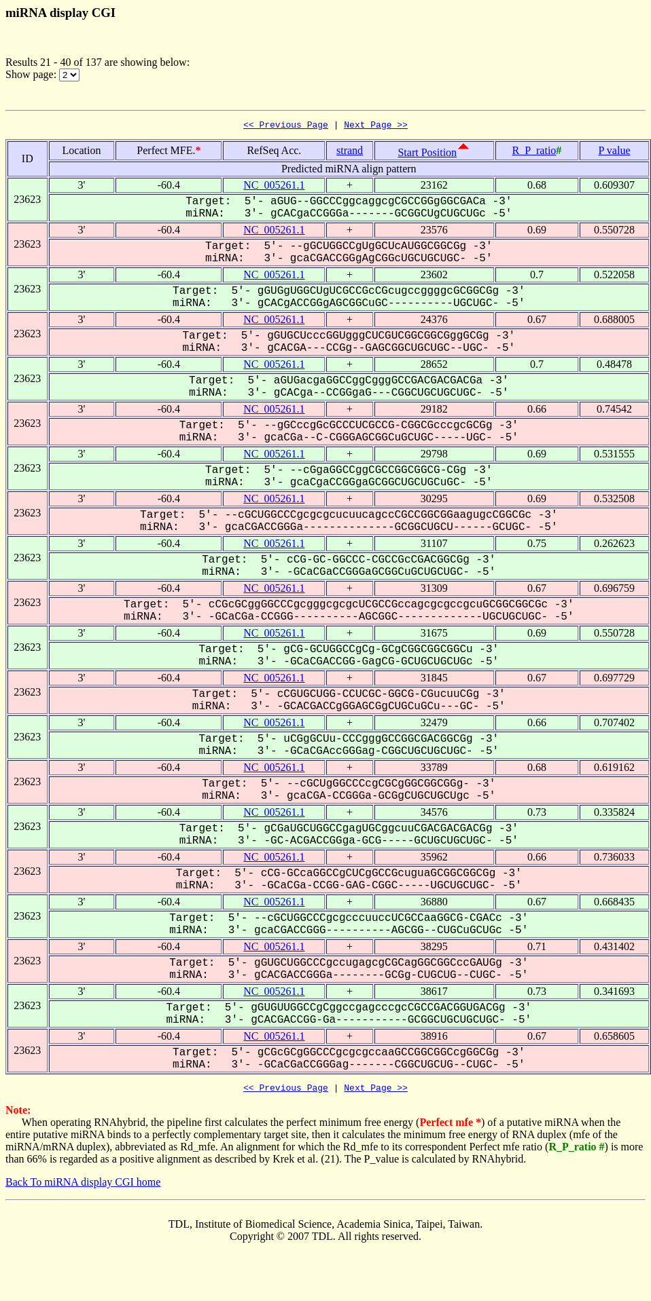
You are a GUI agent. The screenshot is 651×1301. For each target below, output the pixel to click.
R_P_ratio (534, 152)
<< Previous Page (285, 126)
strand (349, 152)
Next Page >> (376, 126)
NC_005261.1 (273, 187)
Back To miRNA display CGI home (82, 1186)
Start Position (427, 154)
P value (615, 152)
